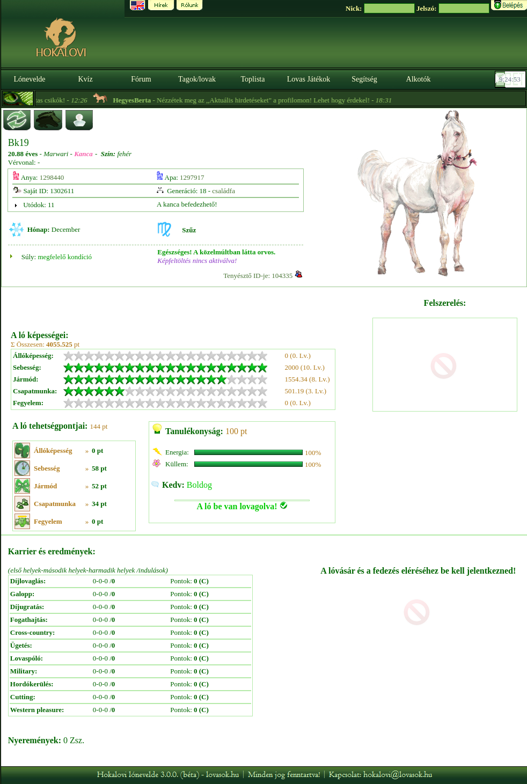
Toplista (253, 79)
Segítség (364, 79)
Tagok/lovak (197, 79)
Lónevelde (29, 79)
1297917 (192, 177)
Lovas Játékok (308, 79)
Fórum (141, 79)
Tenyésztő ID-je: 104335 (257, 276)
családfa (223, 191)
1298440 (52, 177)
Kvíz (85, 79)
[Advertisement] (190, 305)
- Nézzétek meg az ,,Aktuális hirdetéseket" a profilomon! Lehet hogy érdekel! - (269, 100)
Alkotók (418, 79)
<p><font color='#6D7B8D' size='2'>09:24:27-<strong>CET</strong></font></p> (511, 79)
